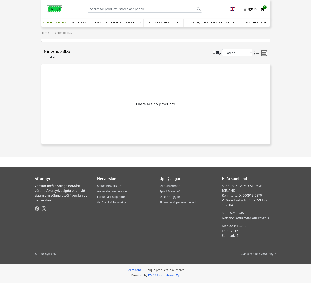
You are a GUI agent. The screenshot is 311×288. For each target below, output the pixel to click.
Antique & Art (80, 22)
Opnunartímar (170, 186)
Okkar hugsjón (170, 197)
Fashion (116, 22)
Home (45, 33)
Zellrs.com (134, 270)
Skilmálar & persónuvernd (178, 202)
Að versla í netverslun (112, 191)
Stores (47, 22)
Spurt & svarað (170, 191)
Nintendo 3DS (63, 33)
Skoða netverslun (109, 186)
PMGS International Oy (164, 275)
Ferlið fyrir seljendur (111, 197)
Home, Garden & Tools (163, 22)
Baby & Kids (133, 22)
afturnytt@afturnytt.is (252, 218)
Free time (101, 22)
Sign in (250, 9)
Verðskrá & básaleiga (111, 202)
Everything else (256, 22)
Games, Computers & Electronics (212, 22)
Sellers (61, 22)
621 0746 (237, 213)
